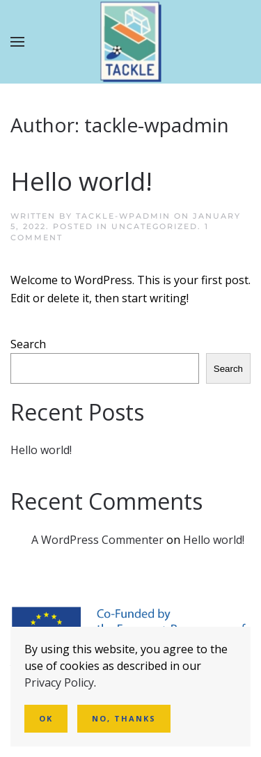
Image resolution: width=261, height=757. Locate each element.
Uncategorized (154, 226)
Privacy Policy (59, 682)
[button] (17, 42)
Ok (46, 718)
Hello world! (81, 181)
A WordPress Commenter (97, 539)
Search (28, 344)
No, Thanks (124, 718)
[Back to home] (130, 42)
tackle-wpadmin (123, 216)
